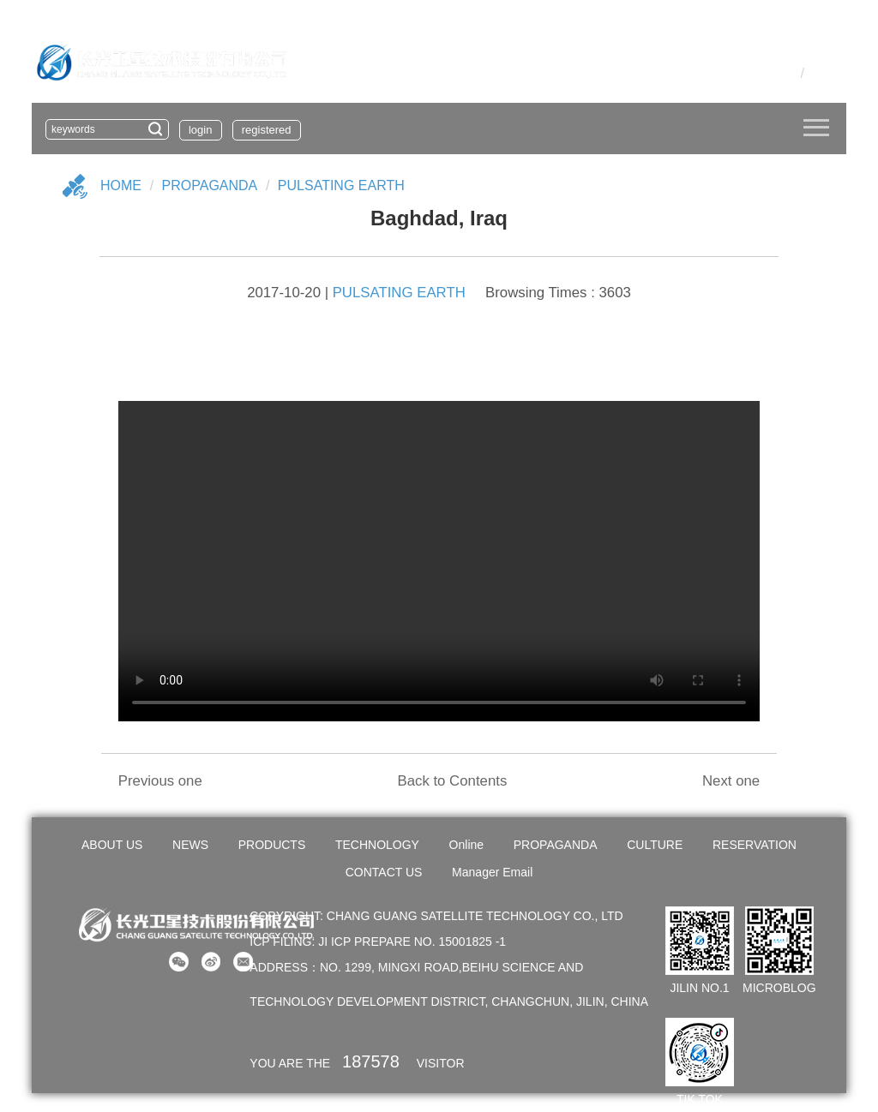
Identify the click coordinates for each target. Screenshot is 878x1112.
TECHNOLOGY (377, 845)
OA (761, 73)
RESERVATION (755, 845)
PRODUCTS (272, 845)
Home (120, 185)
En (818, 73)
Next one (731, 781)
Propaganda (210, 185)
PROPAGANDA (556, 845)
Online (466, 845)
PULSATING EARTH (341, 185)
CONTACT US (384, 872)
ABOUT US (111, 845)
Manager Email (492, 872)
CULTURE (655, 845)
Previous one (160, 781)
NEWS (190, 845)
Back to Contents (452, 781)
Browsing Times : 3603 (558, 292)
